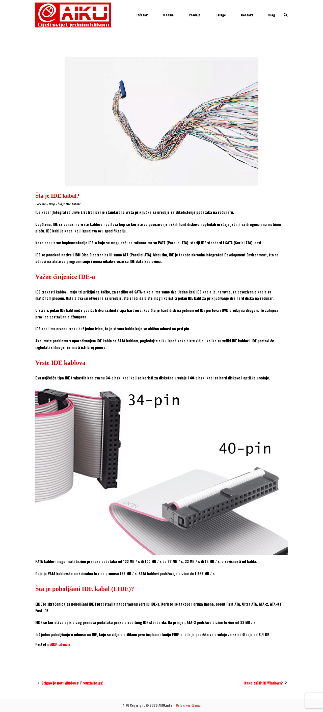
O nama (168, 14)
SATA (76, 654)
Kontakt (247, 14)
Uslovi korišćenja (188, 705)
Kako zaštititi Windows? (263, 683)
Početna (40, 204)
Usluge (221, 14)
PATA (61, 654)
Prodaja (194, 14)
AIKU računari (60, 644)
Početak (142, 14)
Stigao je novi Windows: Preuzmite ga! (72, 683)
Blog (271, 14)
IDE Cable (44, 654)
